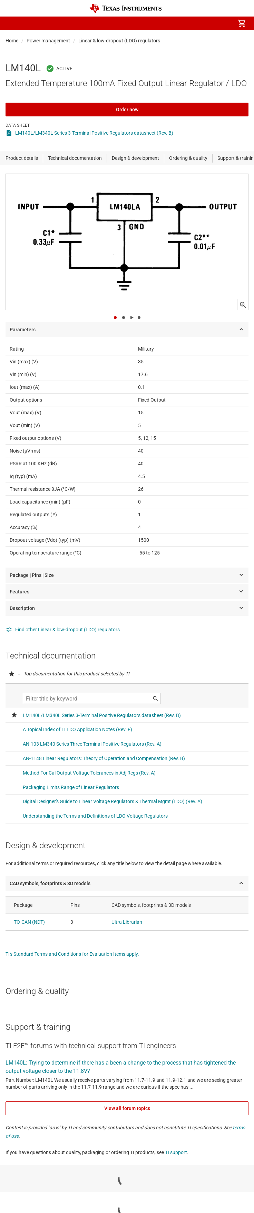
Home (12, 40)
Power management (48, 40)
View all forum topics (127, 1108)
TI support (176, 1152)
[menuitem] (183, 23)
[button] (12, 23)
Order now (127, 109)
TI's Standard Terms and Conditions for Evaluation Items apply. (72, 954)
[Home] (125, 8)
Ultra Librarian (126, 922)
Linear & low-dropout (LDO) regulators (119, 40)
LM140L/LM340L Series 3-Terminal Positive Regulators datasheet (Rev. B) (94, 133)
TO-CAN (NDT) (29, 922)
